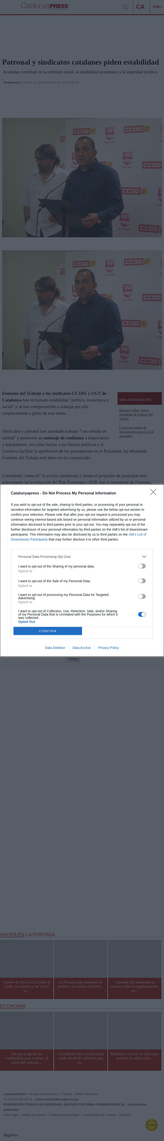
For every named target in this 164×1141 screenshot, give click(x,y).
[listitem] (82, 556)
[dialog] (82, 570)
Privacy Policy (108, 648)
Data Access (82, 648)
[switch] (142, 566)
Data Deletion (55, 648)
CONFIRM (48, 631)
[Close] (154, 493)
